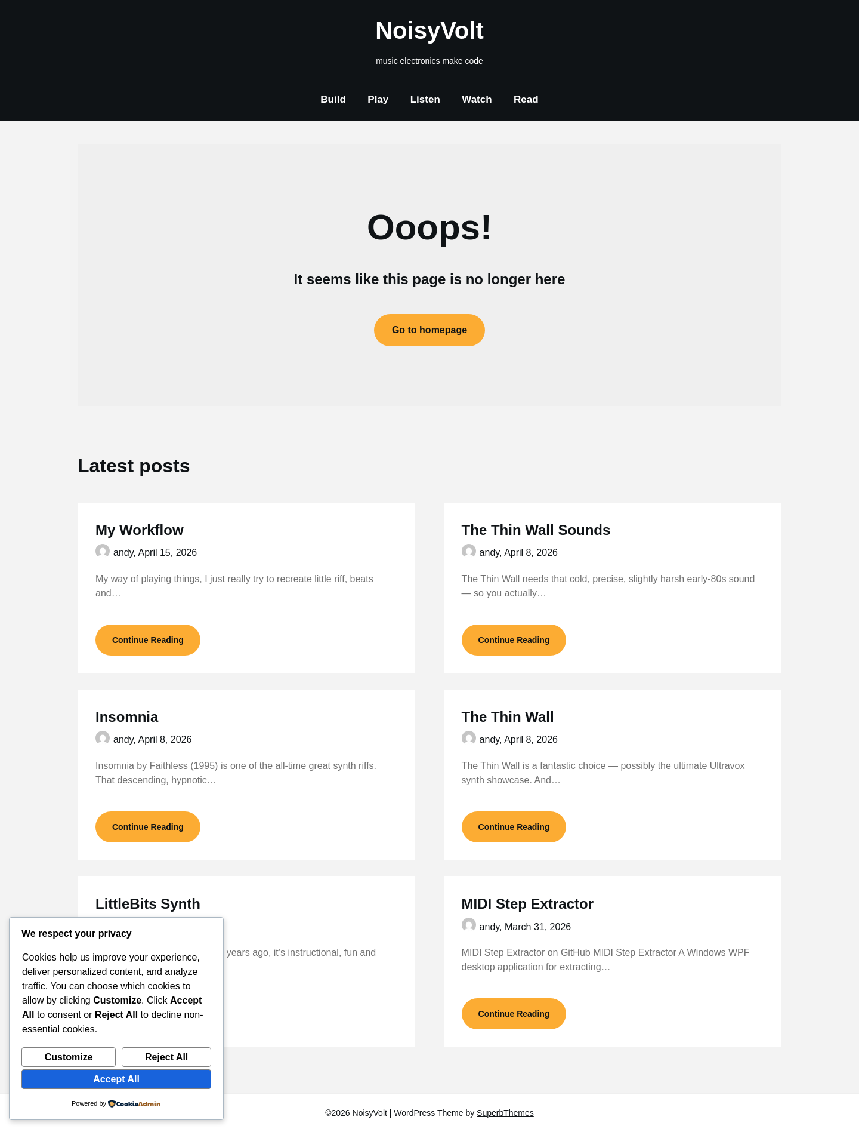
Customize (69, 1057)
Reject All (166, 1057)
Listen (425, 99)
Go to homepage (429, 330)
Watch (477, 99)
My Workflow (139, 530)
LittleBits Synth (147, 904)
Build (333, 99)
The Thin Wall (508, 717)
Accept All (116, 1079)
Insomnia (126, 717)
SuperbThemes (505, 1113)
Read (526, 99)
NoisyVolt (429, 30)
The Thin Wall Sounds (536, 530)
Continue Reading (148, 640)
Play (377, 99)
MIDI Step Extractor (528, 904)
